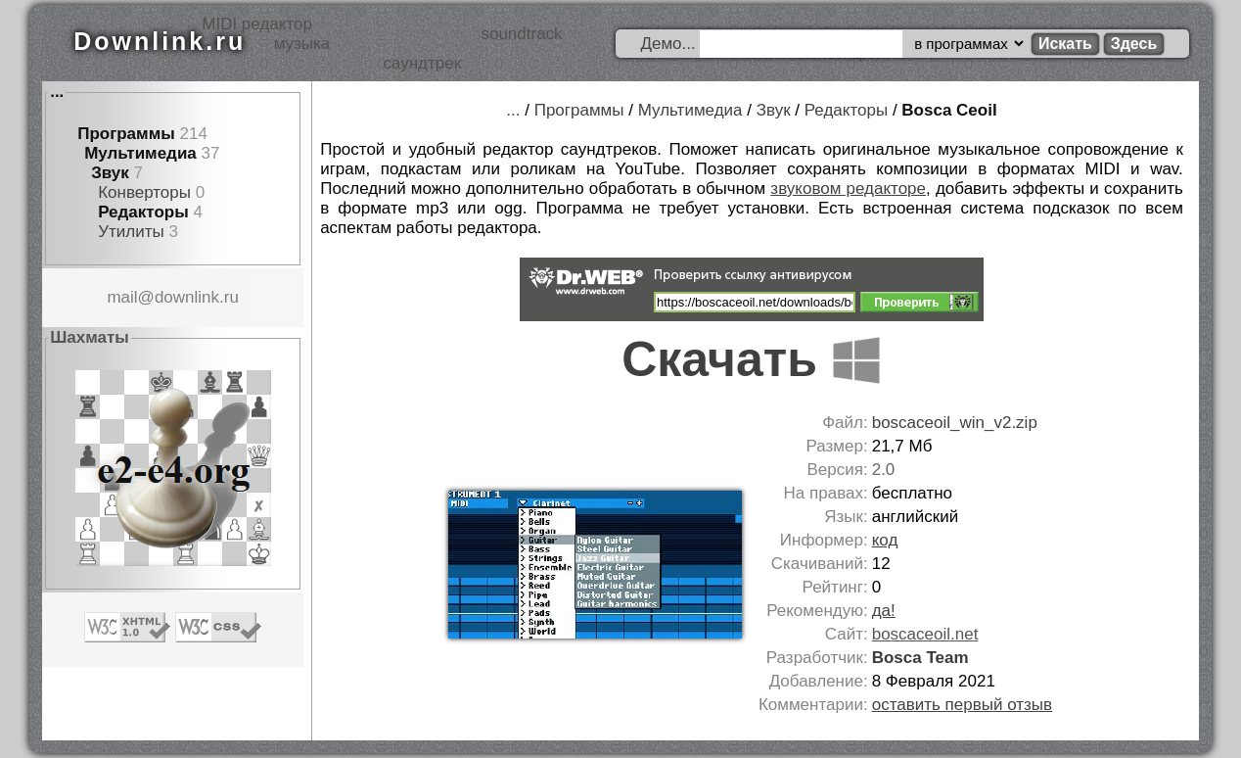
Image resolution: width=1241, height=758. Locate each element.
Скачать (751, 359)
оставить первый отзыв (962, 704)
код (885, 540)
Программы (126, 133)
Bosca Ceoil (948, 110)
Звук (110, 173)
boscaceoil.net (925, 634)
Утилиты (131, 231)
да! (884, 610)
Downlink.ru (159, 41)
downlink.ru (197, 297)
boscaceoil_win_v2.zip (954, 422)
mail (122, 297)
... (57, 91)
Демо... (667, 43)
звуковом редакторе (848, 188)
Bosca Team (920, 657)
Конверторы (144, 192)
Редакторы (143, 212)
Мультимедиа (140, 153)
